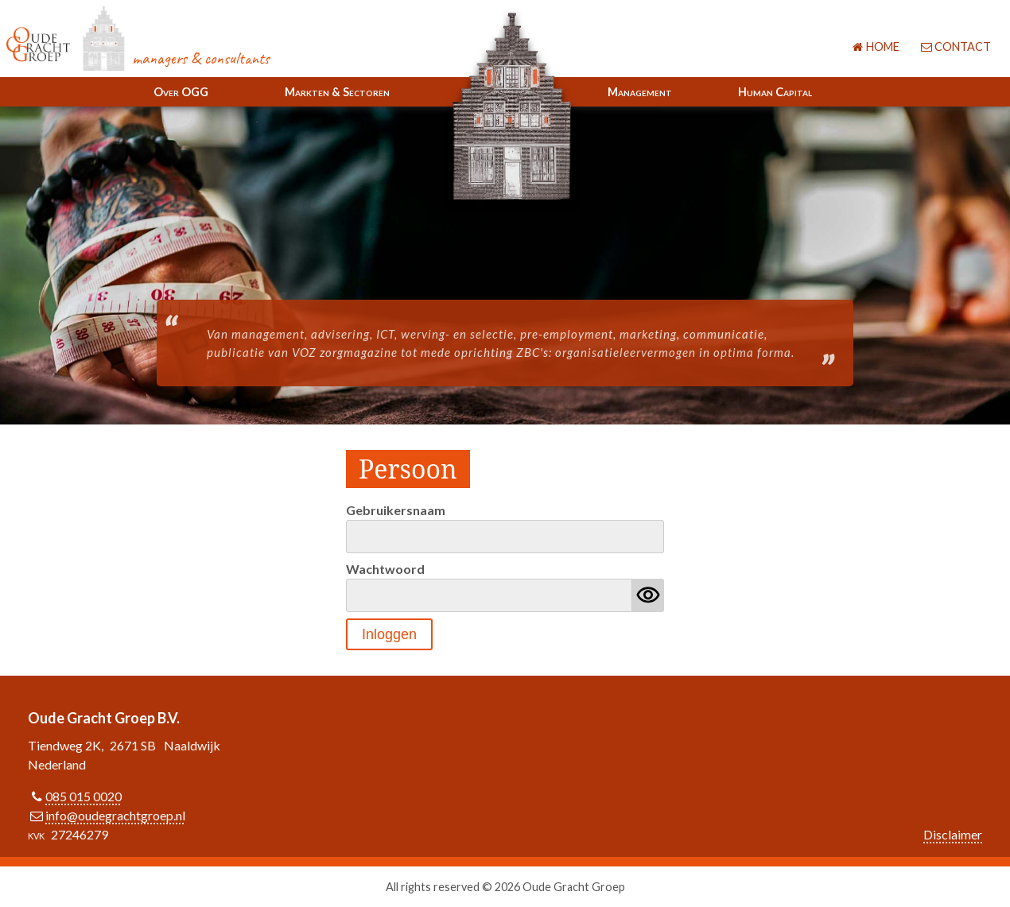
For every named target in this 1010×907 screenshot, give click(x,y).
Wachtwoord (385, 568)
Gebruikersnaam (395, 509)
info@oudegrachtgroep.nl (115, 815)
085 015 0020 (83, 796)
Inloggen (389, 634)
